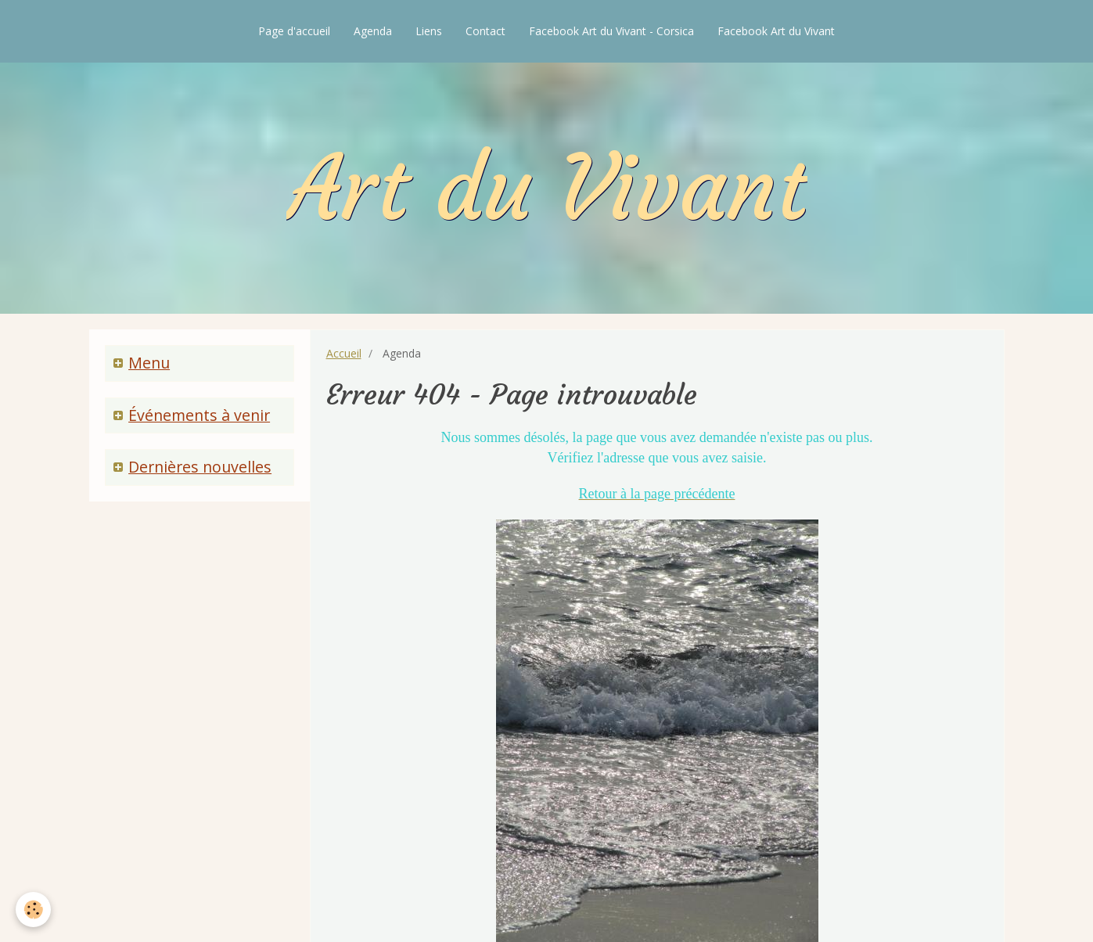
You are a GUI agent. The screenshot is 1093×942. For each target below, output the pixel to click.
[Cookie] (33, 909)
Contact (485, 30)
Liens (428, 30)
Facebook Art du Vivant (776, 30)
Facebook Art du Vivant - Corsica (611, 30)
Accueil (343, 353)
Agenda (373, 30)
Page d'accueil (294, 30)
